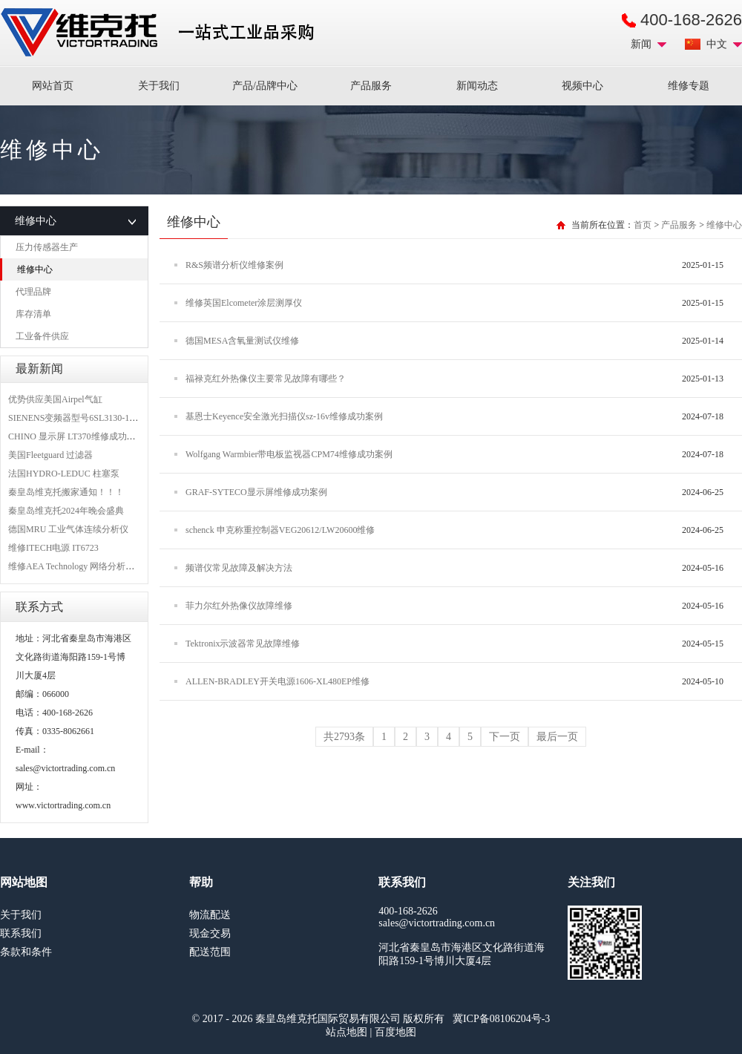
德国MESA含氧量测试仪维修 (242, 340)
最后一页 (557, 736)
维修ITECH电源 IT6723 (53, 548)
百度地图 (395, 1032)
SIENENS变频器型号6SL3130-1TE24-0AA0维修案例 (108, 418)
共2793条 (344, 736)
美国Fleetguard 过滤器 (50, 455)
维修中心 (35, 269)
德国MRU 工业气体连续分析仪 (68, 529)
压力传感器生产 (47, 247)
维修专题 (688, 85)
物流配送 (210, 914)
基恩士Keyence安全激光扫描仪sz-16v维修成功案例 (284, 416)
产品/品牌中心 (265, 85)
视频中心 (582, 85)
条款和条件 (26, 952)
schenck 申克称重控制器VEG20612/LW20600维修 (280, 530)
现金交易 (210, 933)
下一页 (504, 736)
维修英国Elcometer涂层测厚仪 (244, 303)
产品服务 (371, 85)
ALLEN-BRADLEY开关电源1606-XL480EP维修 (278, 681)
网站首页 (52, 85)
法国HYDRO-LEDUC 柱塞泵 (63, 473)
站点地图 (346, 1032)
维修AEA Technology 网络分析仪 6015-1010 (91, 566)
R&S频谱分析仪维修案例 (234, 265)
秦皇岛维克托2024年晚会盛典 (66, 510)
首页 (642, 225)
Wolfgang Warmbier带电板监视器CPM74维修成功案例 (289, 454)
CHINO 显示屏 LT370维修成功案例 (76, 436)
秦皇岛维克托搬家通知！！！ (66, 492)
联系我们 (21, 933)
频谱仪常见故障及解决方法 (239, 568)
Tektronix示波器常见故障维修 (243, 643)
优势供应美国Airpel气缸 (55, 399)
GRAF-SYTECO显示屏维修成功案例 (256, 492)
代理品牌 (33, 292)
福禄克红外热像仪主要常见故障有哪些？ (266, 378)
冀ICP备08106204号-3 (501, 1018)
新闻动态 (477, 85)
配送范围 (210, 952)
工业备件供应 (42, 336)
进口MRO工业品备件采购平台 (162, 32)
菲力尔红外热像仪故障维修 (239, 605)
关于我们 (159, 85)
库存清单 (33, 314)
